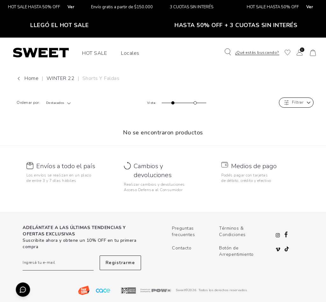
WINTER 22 (61, 78)
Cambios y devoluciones (153, 171)
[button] (254, 52)
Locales (130, 53)
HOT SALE (94, 53)
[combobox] (60, 103)
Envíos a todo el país (65, 166)
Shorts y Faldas (101, 78)
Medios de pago (254, 166)
